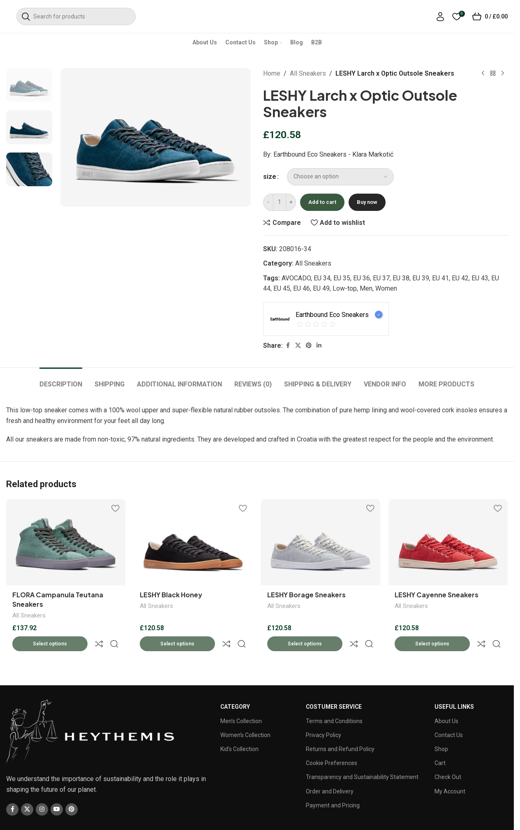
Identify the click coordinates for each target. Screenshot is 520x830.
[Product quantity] (279, 202)
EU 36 (361, 278)
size (269, 176)
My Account (449, 772)
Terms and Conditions (334, 701)
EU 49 (321, 288)
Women (386, 288)
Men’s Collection (241, 701)
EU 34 (322, 278)
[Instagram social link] (42, 790)
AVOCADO (296, 278)
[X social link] (298, 345)
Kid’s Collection (239, 730)
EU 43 (479, 278)
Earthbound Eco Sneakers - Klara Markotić (333, 154)
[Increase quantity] (291, 202)
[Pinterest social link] (308, 345)
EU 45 (281, 288)
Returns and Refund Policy (340, 730)
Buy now (367, 202)
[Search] (76, 16)
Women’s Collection (245, 716)
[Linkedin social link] (319, 345)
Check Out (447, 758)
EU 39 (420, 278)
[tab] (60, 380)
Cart (440, 744)
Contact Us (448, 716)
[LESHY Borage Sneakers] (320, 542)
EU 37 (381, 278)
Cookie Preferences (331, 744)
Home (271, 73)
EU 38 (401, 278)
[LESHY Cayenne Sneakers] (448, 542)
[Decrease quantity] (268, 202)
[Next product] (503, 74)
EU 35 (341, 278)
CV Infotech (274, 816)
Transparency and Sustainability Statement (362, 758)
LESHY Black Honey (171, 594)
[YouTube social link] (57, 790)
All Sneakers (308, 73)
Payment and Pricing (333, 786)
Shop (441, 730)
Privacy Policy (323, 716)
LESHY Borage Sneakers (306, 594)
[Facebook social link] (288, 345)
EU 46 (301, 288)
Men (366, 288)
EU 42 (460, 278)
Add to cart (322, 202)
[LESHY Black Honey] (193, 542)
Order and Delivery (330, 772)
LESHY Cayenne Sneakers (436, 594)
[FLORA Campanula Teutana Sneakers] (65, 542)
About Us (446, 701)
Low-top (345, 288)
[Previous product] (483, 74)
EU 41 (440, 278)
